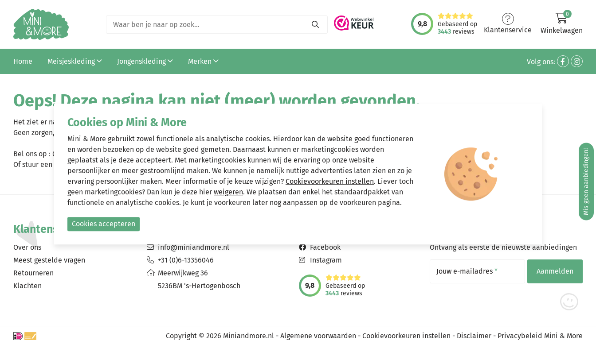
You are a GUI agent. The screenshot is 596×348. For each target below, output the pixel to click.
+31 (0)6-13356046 (186, 260)
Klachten (27, 286)
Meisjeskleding (74, 61)
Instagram (326, 260)
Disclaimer (474, 336)
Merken (203, 61)
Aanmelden (555, 271)
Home (22, 61)
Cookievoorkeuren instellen (406, 336)
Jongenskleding (145, 61)
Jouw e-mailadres (467, 271)
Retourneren (33, 273)
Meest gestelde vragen (49, 260)
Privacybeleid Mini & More (540, 336)
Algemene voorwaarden (318, 336)
